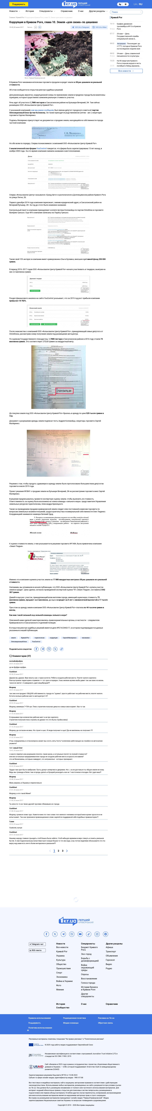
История (30, 11)
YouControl (42, 148)
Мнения (60, 989)
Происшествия (63, 968)
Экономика (61, 977)
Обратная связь (105, 1023)
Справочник (67, 11)
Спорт (59, 972)
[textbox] (125, 12)
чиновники (86, 638)
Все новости (124, 71)
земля (13, 638)
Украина (60, 955)
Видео (109, 964)
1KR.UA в (82, 27)
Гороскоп (110, 960)
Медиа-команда (70, 1023)
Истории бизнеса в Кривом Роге (89, 988)
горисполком (39, 638)
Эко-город (86, 954)
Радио (109, 968)
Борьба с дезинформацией (90, 959)
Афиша (109, 947)
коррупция (54, 638)
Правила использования (39, 1018)
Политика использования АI (39, 1029)
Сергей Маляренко (69, 638)
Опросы (85, 974)
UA (135, 4)
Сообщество (62, 1007)
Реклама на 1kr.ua (106, 1018)
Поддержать (18, 4)
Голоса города (88, 983)
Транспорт (111, 951)
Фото (58, 985)
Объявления (112, 955)
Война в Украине (64, 981)
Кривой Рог (25, 638)
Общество (61, 964)
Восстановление (89, 978)
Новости (13, 11)
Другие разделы (97, 11)
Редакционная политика (74, 1018)
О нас (80, 11)
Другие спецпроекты (87, 995)
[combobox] (125, 12)
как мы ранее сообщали (42, 110)
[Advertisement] (58, 872)
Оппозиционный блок (19, 641)
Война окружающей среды (87, 967)
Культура (60, 960)
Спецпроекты (46, 11)
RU (140, 4)
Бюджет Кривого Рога (89, 948)
